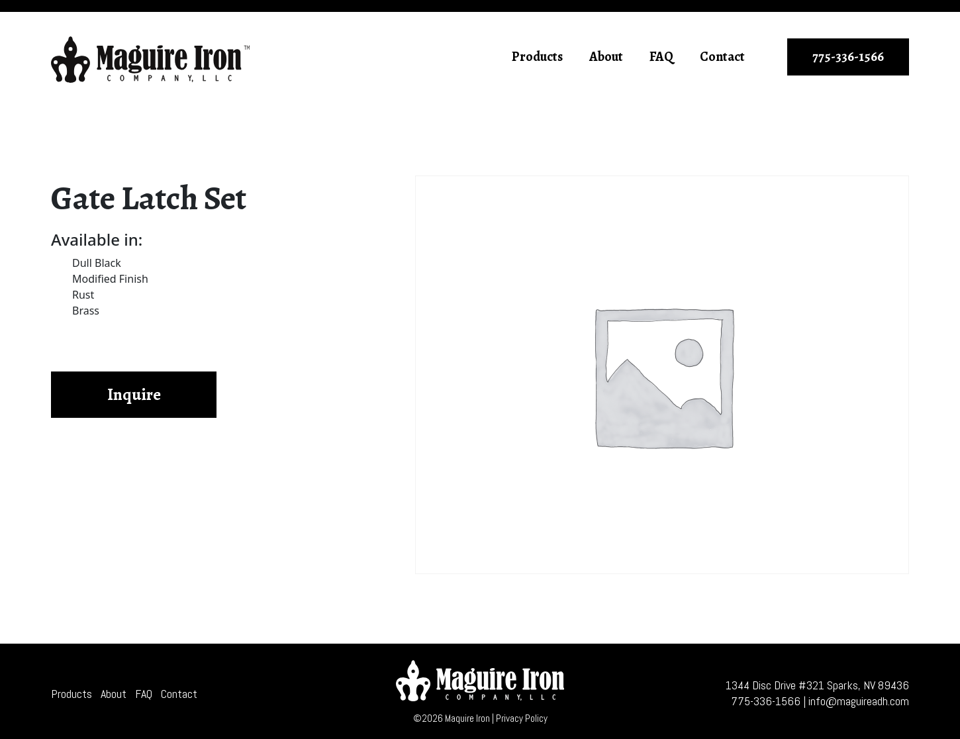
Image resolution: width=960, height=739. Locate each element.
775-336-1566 (848, 57)
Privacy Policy (522, 718)
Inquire (134, 394)
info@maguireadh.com (858, 701)
